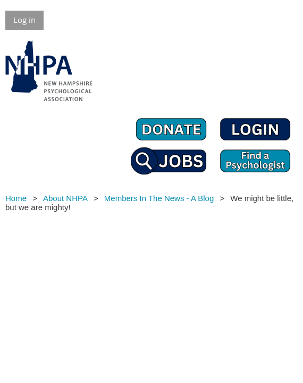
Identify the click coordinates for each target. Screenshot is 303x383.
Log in (24, 19)
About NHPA (65, 198)
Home (16, 198)
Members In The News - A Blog (159, 198)
